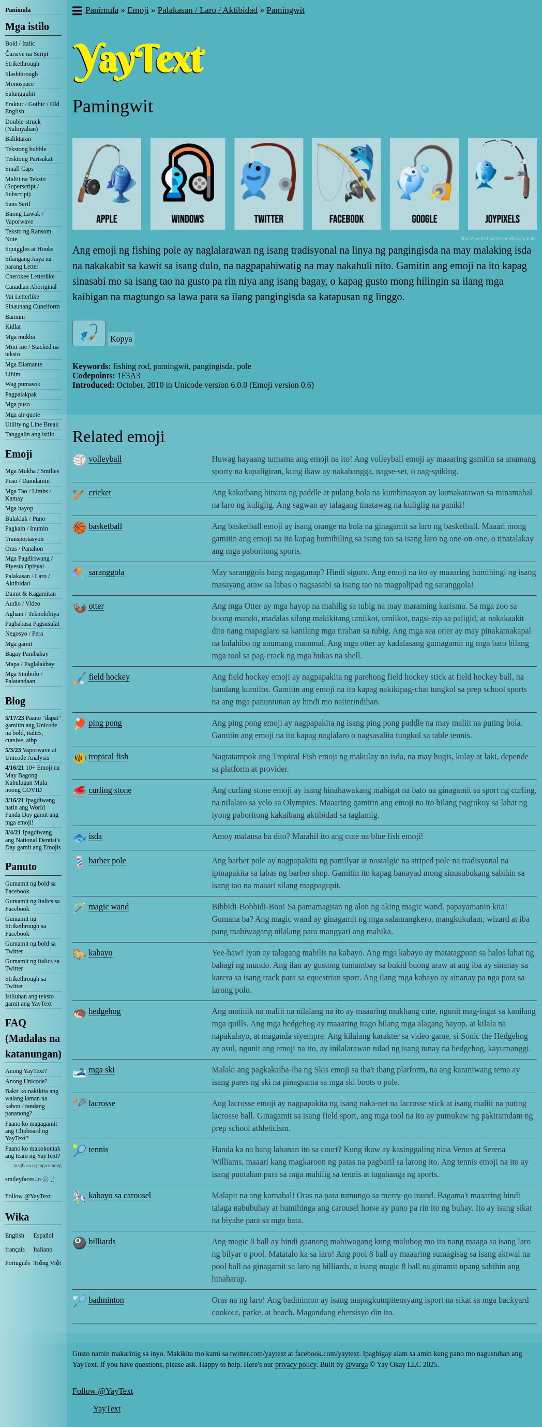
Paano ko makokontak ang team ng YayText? (33, 1152)
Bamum (15, 316)
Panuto (21, 866)
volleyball (105, 458)
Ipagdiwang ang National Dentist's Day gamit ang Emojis (33, 840)
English (14, 1235)
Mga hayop (19, 508)
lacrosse (101, 1103)
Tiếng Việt (48, 1263)
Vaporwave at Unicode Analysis (30, 753)
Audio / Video (22, 603)
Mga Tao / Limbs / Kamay (28, 495)
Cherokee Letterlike (30, 276)
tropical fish (108, 756)
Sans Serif (18, 204)
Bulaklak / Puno (25, 518)
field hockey (109, 676)
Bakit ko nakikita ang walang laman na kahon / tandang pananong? (31, 1102)
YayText (107, 1408)
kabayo (100, 952)
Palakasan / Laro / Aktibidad (27, 579)
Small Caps (19, 168)
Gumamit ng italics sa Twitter (32, 965)
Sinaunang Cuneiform (32, 306)
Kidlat (13, 326)
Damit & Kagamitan (30, 593)
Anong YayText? (26, 1071)
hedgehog (104, 1011)
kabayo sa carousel (119, 1195)
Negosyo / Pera (24, 633)
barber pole (107, 860)
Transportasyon (24, 538)
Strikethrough (22, 63)
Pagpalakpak (21, 394)
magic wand (108, 906)
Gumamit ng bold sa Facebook (30, 887)
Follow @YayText (28, 1196)
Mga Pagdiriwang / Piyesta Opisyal (29, 562)
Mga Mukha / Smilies (32, 471)
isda (95, 836)
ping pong (105, 722)
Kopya (121, 338)
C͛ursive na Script (26, 53)
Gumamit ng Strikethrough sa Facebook (25, 926)
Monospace (19, 83)
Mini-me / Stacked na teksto (32, 350)
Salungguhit (20, 93)
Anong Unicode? (26, 1081)
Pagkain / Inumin (26, 528)
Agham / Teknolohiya (32, 613)
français (15, 1249)
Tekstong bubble (25, 149)
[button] (76, 12)
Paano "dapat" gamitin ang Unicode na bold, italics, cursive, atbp (33, 729)
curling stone (109, 790)
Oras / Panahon (24, 548)
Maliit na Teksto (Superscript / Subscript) (25, 186)
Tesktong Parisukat (28, 159)
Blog (15, 701)
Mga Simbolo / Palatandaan (23, 677)
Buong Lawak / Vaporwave (24, 217)
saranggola (106, 572)
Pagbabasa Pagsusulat (32, 623)
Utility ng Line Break (31, 424)
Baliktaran (18, 138)
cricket (99, 492)
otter (95, 605)
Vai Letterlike (22, 296)
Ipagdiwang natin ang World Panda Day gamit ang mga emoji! (31, 811)
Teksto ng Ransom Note (28, 235)
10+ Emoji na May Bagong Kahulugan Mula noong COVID (32, 778)
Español (44, 1235)
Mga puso (17, 404)
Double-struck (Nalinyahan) (23, 125)
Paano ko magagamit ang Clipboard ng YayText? (31, 1131)
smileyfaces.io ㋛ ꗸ (29, 1179)
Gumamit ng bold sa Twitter (30, 947)
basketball (105, 526)
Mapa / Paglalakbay (29, 664)
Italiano (43, 1249)
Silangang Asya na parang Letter (28, 262)
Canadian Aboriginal (31, 286)
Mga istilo (27, 26)
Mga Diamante (23, 364)
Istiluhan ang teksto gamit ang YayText (29, 1000)
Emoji (18, 454)
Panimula (18, 9)
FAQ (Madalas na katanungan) (33, 1038)
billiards (101, 1241)
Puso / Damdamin (27, 480)
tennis (98, 1149)
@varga (356, 1365)
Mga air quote (22, 414)
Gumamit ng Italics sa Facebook (32, 905)
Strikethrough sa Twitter (25, 982)
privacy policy (296, 1365)
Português (17, 1263)
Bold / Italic (20, 43)
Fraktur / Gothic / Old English (32, 107)
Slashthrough (21, 74)
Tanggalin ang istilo (29, 434)
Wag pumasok (22, 384)
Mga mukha (20, 337)
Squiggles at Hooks (29, 249)
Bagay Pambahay (27, 653)
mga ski (101, 1069)
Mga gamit (18, 644)
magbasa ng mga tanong (37, 1165)
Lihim (12, 374)
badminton (106, 1300)
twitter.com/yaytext (258, 1354)
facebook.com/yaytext (327, 1354)
